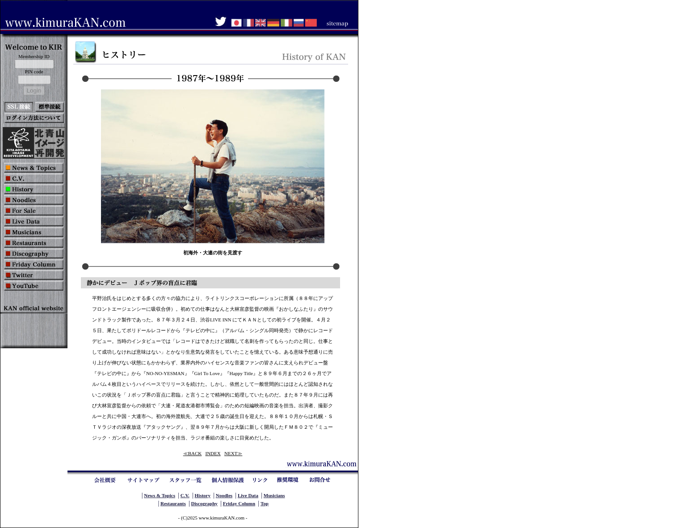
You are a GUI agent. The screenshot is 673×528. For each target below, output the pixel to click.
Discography (204, 503)
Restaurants (173, 503)
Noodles (224, 495)
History (202, 495)
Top (265, 503)
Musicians (274, 495)
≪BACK (192, 453)
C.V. (185, 495)
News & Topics (159, 495)
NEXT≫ (233, 453)
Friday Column (239, 503)
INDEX (213, 453)
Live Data (248, 495)
